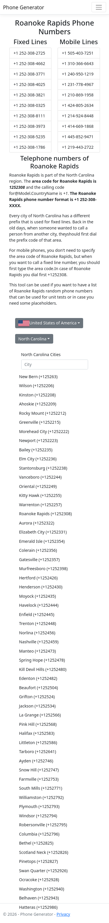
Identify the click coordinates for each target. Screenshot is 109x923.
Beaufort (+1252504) (38, 687)
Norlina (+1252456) (37, 632)
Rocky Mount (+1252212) (42, 413)
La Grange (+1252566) (40, 715)
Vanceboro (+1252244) (40, 477)
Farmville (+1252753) (39, 779)
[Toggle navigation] (99, 7)
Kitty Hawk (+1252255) (40, 495)
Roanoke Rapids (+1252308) (45, 513)
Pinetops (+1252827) (38, 861)
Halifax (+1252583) (37, 733)
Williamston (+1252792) (41, 797)
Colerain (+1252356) (38, 550)
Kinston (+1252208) (37, 395)
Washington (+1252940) (41, 889)
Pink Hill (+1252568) (38, 724)
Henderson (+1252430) (40, 587)
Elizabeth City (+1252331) (43, 532)
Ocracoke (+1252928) (39, 879)
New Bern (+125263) (38, 376)
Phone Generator (23, 7)
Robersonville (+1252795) (43, 824)
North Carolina (32, 339)
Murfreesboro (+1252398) (43, 568)
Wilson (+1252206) (36, 385)
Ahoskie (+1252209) (37, 404)
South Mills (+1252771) (40, 788)
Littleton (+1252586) (38, 742)
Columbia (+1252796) (39, 834)
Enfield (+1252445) (36, 614)
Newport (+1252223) (38, 440)
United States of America (47, 323)
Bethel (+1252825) (36, 843)
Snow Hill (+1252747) (39, 770)
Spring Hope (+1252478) (42, 660)
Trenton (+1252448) (37, 623)
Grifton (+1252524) (37, 696)
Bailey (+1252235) (36, 449)
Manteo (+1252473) (37, 651)
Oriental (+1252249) (38, 486)
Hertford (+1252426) (38, 578)
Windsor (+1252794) (38, 815)
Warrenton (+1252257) (40, 504)
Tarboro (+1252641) (37, 751)
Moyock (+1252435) (37, 596)
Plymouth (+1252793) (39, 806)
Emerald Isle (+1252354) (42, 541)
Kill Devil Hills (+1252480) (43, 669)
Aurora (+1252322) (36, 523)
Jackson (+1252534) (37, 706)
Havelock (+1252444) (39, 605)
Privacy (63, 914)
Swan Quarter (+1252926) (43, 870)
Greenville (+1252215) (39, 422)
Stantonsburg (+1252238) (43, 468)
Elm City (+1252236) (38, 458)
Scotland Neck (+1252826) (43, 852)
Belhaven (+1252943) (39, 898)
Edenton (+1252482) (38, 678)
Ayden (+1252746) (36, 761)
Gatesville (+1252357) (39, 559)
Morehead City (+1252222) (44, 431)
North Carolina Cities (41, 354)
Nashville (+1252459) (39, 641)
